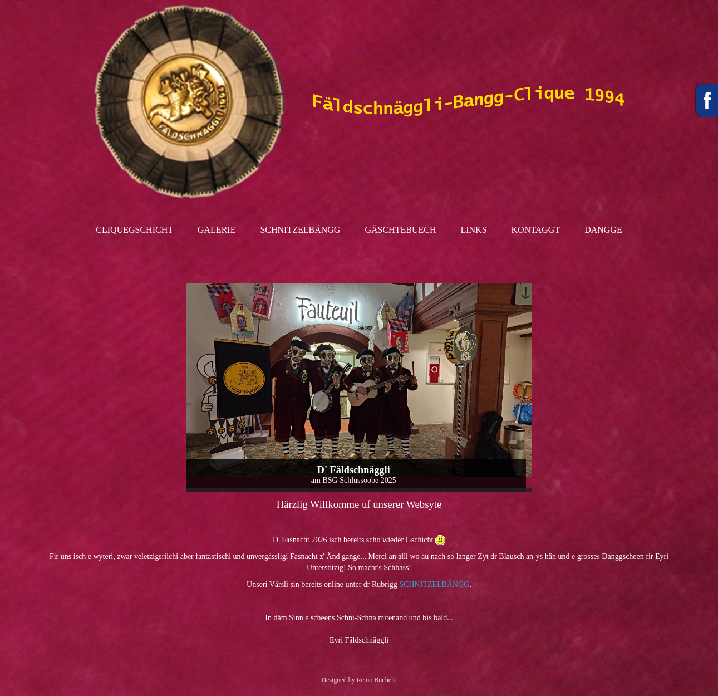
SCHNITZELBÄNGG (434, 584)
